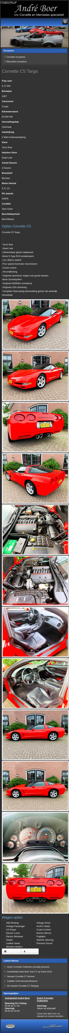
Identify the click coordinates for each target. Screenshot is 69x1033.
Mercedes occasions (16, 61)
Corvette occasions (15, 57)
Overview (30, 951)
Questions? (11, 951)
